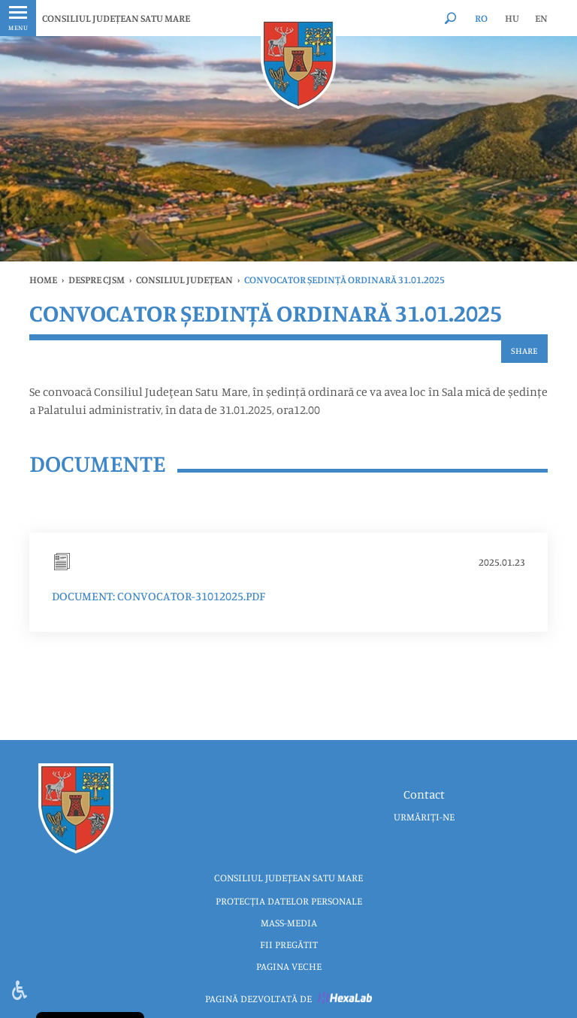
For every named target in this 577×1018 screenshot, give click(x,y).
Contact (424, 794)
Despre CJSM (96, 279)
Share (524, 350)
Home (43, 279)
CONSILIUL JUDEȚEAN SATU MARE (116, 18)
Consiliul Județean (184, 279)
